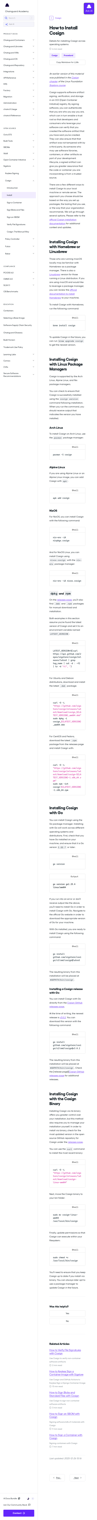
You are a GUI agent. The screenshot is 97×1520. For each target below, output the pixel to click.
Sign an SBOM (13, 217)
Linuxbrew (54, 274)
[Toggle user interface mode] (30, 1498)
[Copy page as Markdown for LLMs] (67, 62)
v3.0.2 (63, 1017)
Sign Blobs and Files (15, 210)
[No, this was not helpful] (67, 1321)
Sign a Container (14, 202)
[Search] (18, 18)
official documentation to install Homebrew (63, 293)
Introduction (12, 188)
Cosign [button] (55, 55)
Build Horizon (9, 340)
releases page (64, 599)
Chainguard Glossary (12, 332)
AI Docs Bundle (11, 1498)
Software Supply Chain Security (17, 325)
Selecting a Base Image (14, 318)
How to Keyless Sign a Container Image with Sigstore (66, 1373)
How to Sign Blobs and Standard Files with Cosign (64, 1394)
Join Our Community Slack (16, 1505)
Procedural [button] (68, 55)
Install (9, 195)
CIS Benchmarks (10, 291)
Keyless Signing (12, 173)
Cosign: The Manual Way (18, 232)
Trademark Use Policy (13, 347)
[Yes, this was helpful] (67, 1313)
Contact (19, 1513)
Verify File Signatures (16, 224)
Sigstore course (57, 85)
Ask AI (9, 24)
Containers (8, 310)
